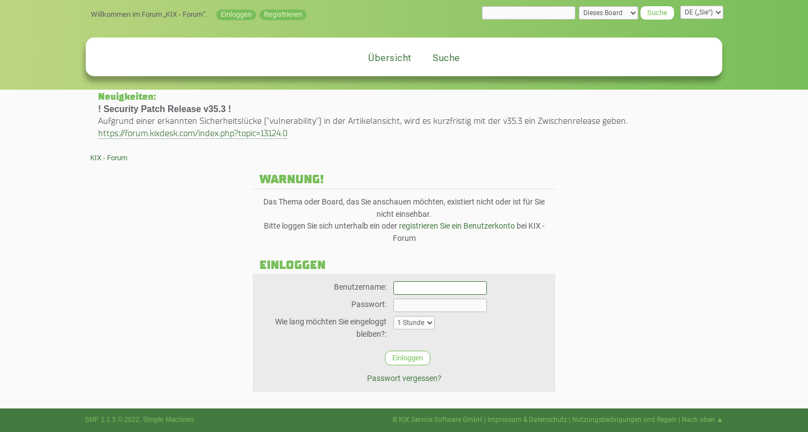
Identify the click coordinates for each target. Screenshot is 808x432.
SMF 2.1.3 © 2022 (112, 420)
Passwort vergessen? (404, 378)
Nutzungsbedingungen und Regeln (624, 420)
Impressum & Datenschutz (527, 420)
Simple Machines (168, 420)
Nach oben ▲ (702, 420)
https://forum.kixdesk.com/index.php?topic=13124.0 (193, 133)
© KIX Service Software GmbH (437, 420)
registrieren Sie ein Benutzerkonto (457, 226)
